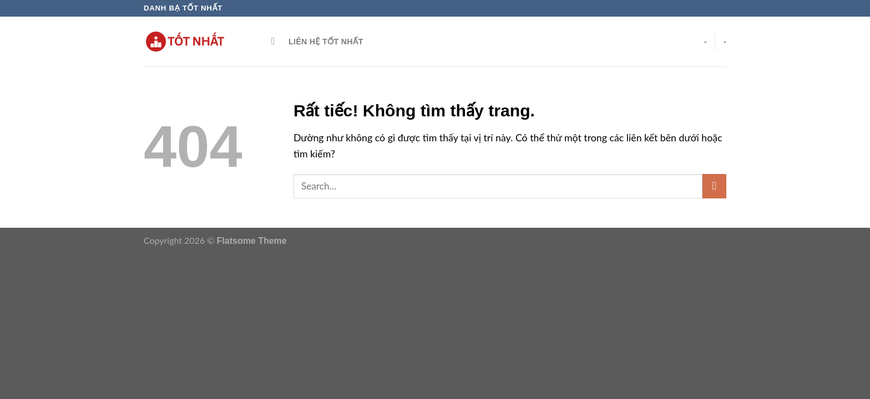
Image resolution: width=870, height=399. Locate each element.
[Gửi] (714, 186)
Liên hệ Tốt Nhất (326, 41)
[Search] (276, 41)
